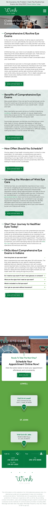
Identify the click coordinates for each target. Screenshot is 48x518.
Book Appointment (14, 84)
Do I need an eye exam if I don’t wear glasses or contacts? (23, 277)
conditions (7, 113)
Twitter (28, 490)
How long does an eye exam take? (15, 258)
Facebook (19, 490)
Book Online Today (34, 4)
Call (39, 10)
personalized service (10, 198)
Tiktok (23, 490)
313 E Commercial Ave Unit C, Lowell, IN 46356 (24, 403)
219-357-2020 (13, 466)
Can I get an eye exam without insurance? (18, 288)
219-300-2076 (13, 461)
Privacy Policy (19, 512)
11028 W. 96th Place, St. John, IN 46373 (24, 439)
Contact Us (37, 474)
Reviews (29, 474)
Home (8, 474)
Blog (22, 474)
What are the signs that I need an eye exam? (19, 280)
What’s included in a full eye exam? (16, 284)
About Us (15, 474)
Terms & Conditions (33, 512)
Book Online (23, 376)
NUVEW (5, 511)
